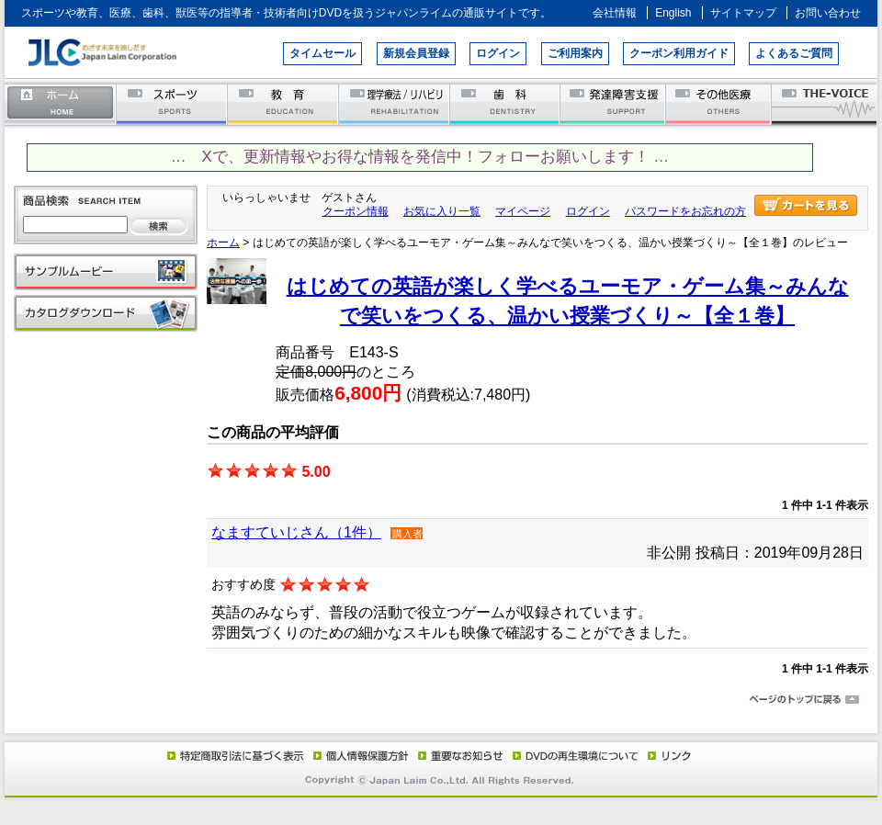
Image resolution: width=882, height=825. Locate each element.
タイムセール (322, 53)
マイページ (522, 211)
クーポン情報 (355, 211)
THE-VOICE (825, 103)
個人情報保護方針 (358, 755)
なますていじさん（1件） (296, 532)
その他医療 (720, 103)
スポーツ (172, 103)
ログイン (498, 53)
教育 (283, 103)
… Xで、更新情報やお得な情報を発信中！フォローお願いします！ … (420, 156)
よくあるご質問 (793, 53)
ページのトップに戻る (441, 700)
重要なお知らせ (456, 755)
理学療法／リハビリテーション (394, 103)
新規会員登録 (416, 53)
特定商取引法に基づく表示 (234, 755)
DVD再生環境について (577, 755)
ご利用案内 (575, 53)
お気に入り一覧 (442, 211)
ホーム (61, 103)
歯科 (505, 103)
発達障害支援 (614, 103)
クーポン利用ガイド (679, 53)
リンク (668, 755)
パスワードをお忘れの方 (685, 211)
